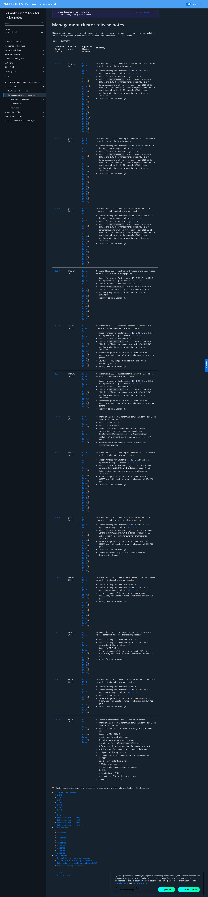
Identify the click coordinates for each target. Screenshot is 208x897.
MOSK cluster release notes (17, 91)
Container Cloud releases (19, 99)
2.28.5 (59, 812)
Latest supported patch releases (71, 865)
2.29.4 (59, 800)
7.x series (61, 848)
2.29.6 (59, 795)
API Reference (11, 63)
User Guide (10, 67)
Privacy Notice (140, 892)
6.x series (61, 850)
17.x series (61, 830)
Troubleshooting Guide (15, 58)
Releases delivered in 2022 (68, 822)
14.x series (61, 837)
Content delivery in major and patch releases (76, 858)
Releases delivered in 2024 (68, 817)
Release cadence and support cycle (20, 120)
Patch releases (15, 108)
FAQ (7, 75)
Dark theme (196, 4)
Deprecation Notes (13, 116)
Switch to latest (142, 12)
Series (7, 29)
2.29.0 (59, 810)
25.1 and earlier (24, 32)
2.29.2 (59, 805)
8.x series (61, 845)
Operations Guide (12, 54)
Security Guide (11, 71)
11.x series (61, 843)
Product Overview (13, 41)
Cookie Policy (121, 892)
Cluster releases (16, 103)
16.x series (61, 832)
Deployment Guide (13, 50)
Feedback (206, 365)
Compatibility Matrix (13, 112)
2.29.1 (59, 807)
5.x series (61, 853)
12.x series (61, 840)
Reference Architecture (15, 46)
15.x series (61, 835)
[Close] (199, 885)
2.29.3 (59, 802)
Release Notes (11, 86)
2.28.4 (59, 815)
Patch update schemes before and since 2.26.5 (77, 863)
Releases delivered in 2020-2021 (71, 825)
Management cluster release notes (22, 95)
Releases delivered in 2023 (68, 820)
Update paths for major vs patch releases (75, 860)
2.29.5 (59, 797)
